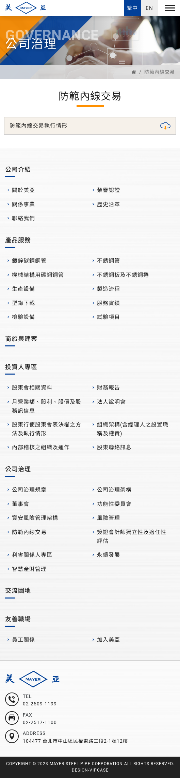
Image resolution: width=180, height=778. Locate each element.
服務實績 (108, 303)
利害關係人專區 (32, 555)
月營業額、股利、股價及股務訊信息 (46, 406)
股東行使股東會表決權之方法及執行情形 (46, 429)
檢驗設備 (23, 317)
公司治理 (18, 469)
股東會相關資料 (32, 387)
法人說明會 (111, 402)
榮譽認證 (108, 190)
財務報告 (108, 387)
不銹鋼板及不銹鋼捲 (123, 275)
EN (149, 8)
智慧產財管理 (29, 569)
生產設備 (23, 289)
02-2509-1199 (40, 703)
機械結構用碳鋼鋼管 (38, 275)
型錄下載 (23, 303)
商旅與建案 (21, 338)
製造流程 (108, 289)
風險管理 (108, 518)
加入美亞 (108, 640)
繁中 (132, 8)
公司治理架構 (114, 490)
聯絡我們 (23, 218)
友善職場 (18, 619)
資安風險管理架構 (35, 518)
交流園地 (18, 590)
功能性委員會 (114, 504)
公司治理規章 (29, 490)
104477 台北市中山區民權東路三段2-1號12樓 (75, 741)
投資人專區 (21, 367)
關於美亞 (23, 190)
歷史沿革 (108, 204)
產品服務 (18, 240)
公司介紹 (18, 169)
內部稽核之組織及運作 (41, 447)
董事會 (20, 504)
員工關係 (23, 640)
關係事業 (23, 204)
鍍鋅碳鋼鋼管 (29, 261)
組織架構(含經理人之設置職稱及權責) (132, 429)
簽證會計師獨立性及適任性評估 (131, 536)
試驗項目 (108, 317)
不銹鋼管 (108, 261)
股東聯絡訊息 (114, 447)
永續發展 (108, 555)
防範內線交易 (159, 72)
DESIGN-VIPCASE (90, 770)
